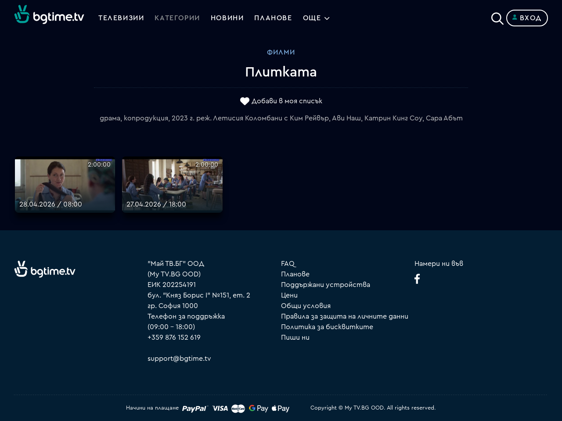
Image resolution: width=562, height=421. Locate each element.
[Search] (497, 16)
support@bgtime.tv (179, 358)
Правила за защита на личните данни (344, 316)
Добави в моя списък (287, 101)
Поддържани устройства (325, 284)
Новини (227, 18)
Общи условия (306, 305)
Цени (289, 295)
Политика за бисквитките (327, 326)
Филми (281, 52)
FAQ (288, 263)
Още (312, 18)
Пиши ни (295, 337)
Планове (295, 274)
